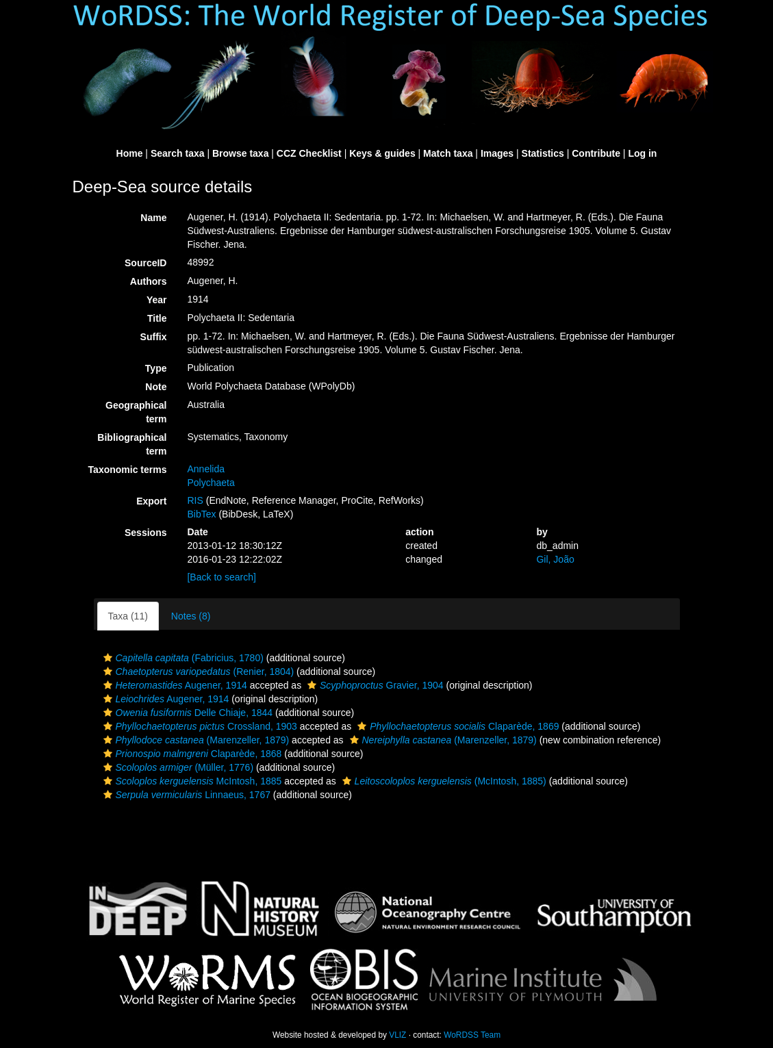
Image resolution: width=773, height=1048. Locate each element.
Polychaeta (210, 482)
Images (497, 153)
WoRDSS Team (472, 1035)
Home (129, 153)
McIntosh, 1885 (191, 781)
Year (157, 299)
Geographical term (135, 412)
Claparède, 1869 (456, 726)
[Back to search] (221, 577)
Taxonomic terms (127, 469)
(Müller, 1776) (177, 767)
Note (155, 386)
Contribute (596, 153)
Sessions (145, 532)
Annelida (206, 468)
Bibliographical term (131, 444)
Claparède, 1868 (191, 753)
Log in (642, 153)
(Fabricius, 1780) (182, 657)
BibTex (201, 514)
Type (156, 368)
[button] (108, 658)
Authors (148, 281)
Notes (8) (191, 616)
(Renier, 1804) (197, 671)
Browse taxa (240, 153)
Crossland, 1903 (198, 726)
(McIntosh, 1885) (442, 781)
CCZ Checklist (309, 153)
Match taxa (447, 153)
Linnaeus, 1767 (185, 794)
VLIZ (397, 1035)
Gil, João (555, 559)
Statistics (543, 153)
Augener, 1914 (173, 685)
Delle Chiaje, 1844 (186, 712)
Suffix (153, 336)
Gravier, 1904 (374, 685)
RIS (195, 500)
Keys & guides (382, 153)
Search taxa (178, 153)
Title (157, 318)
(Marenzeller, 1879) (195, 739)
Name (153, 217)
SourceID (145, 262)
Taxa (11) (128, 616)
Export (151, 501)
